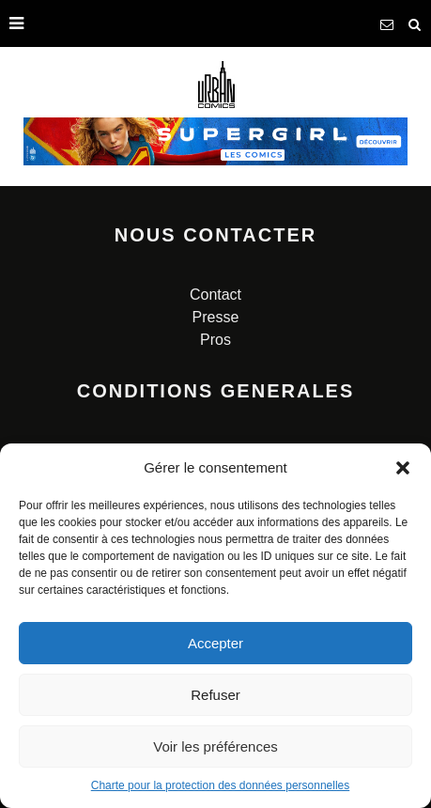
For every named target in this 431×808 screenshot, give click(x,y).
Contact (215, 295)
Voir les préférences (215, 746)
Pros (215, 340)
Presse (215, 317)
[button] (402, 467)
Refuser (215, 695)
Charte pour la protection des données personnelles (220, 785)
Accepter (215, 643)
